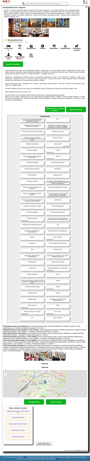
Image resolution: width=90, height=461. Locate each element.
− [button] (5, 375)
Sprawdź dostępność (13, 64)
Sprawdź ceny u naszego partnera (55, 109)
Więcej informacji (76, 109)
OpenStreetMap (83, 396)
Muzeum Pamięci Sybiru (18, 436)
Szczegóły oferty (34, 402)
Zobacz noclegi (56, 402)
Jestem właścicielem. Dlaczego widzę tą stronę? (43, 444)
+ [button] (5, 372)
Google (25, 457)
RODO (57, 459)
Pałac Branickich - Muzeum (18, 430)
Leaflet (75, 396)
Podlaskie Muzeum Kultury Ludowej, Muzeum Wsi (18, 412)
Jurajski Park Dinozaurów (18, 417)
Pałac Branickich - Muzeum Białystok (18, 424)
